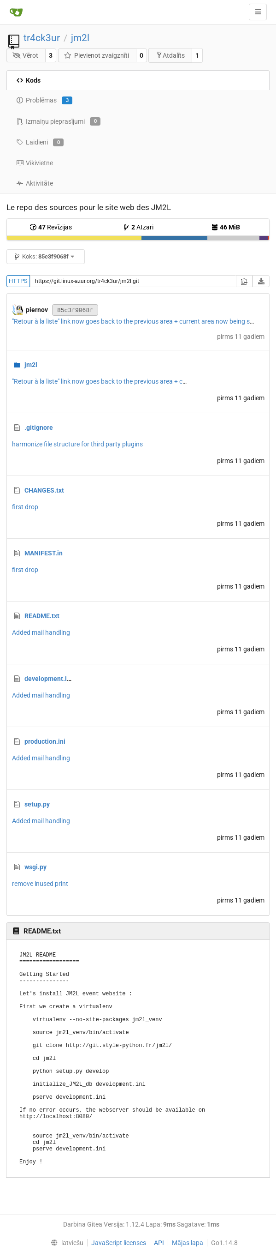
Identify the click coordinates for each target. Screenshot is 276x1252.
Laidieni (40, 142)
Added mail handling (41, 632)
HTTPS (18, 280)
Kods (28, 80)
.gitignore (38, 427)
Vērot (25, 55)
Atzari (138, 227)
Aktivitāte (34, 183)
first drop (25, 507)
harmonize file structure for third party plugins (77, 444)
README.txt (41, 616)
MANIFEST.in (43, 553)
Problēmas (44, 100)
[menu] (65, 1243)
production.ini (44, 741)
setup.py (37, 804)
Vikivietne (34, 163)
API (159, 1242)
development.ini (48, 678)
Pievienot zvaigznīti (96, 55)
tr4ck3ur (41, 37)
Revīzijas (50, 227)
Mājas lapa (187, 1242)
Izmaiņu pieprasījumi (58, 121)
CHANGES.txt (44, 490)
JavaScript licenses (118, 1242)
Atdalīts (170, 55)
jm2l (80, 37)
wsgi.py (35, 867)
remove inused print (40, 883)
